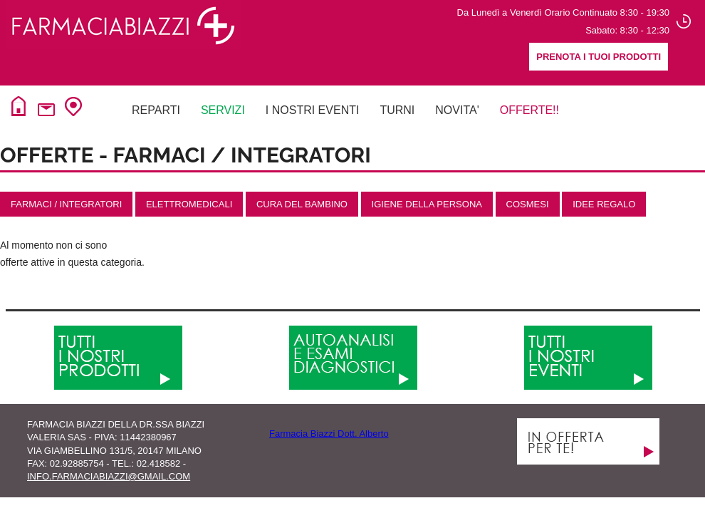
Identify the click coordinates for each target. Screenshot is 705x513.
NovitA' (457, 110)
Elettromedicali (189, 204)
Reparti (156, 110)
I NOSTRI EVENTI (313, 110)
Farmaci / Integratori (66, 204)
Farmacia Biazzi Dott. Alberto (329, 433)
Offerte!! (529, 110)
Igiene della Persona (427, 204)
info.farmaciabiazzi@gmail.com (108, 476)
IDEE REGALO (604, 204)
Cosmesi (527, 204)
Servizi (223, 110)
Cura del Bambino (302, 204)
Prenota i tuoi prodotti (598, 56)
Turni (397, 110)
